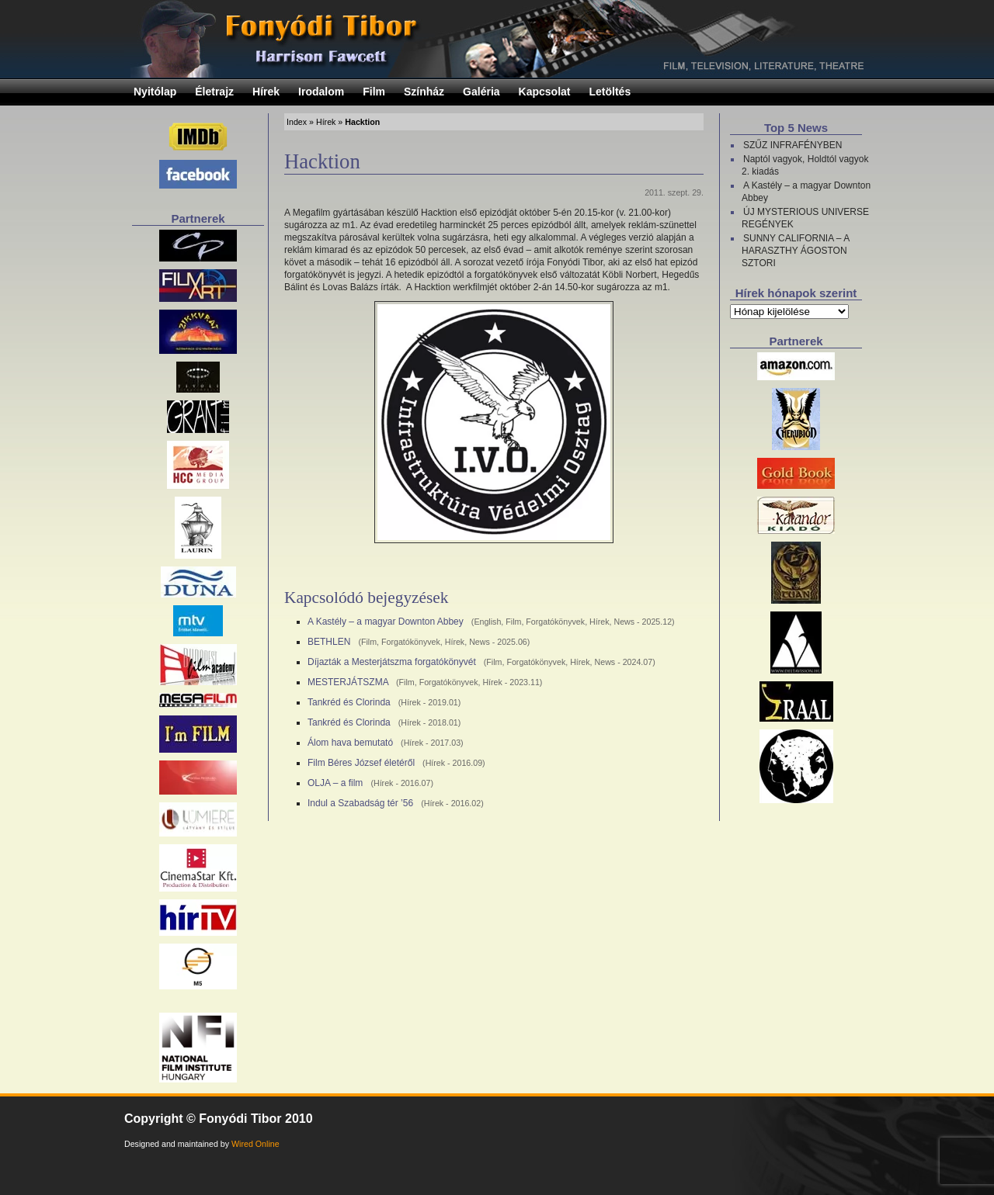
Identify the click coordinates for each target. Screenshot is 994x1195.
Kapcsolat (545, 91)
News (623, 621)
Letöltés (610, 91)
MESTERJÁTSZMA (348, 682)
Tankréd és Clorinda (349, 702)
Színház (424, 91)
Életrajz (214, 91)
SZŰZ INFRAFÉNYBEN (792, 145)
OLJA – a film (335, 783)
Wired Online (255, 1143)
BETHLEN (329, 641)
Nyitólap (155, 91)
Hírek (266, 91)
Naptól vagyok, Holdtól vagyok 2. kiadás (805, 165)
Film (374, 91)
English (487, 621)
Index (297, 121)
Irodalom (321, 91)
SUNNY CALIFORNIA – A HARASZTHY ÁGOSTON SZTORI (796, 250)
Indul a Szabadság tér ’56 (360, 803)
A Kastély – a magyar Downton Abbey (386, 621)
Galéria (481, 91)
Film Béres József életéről (361, 762)
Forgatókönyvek (555, 621)
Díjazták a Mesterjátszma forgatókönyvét (392, 661)
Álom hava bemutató (350, 742)
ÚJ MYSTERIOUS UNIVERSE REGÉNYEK (805, 218)
